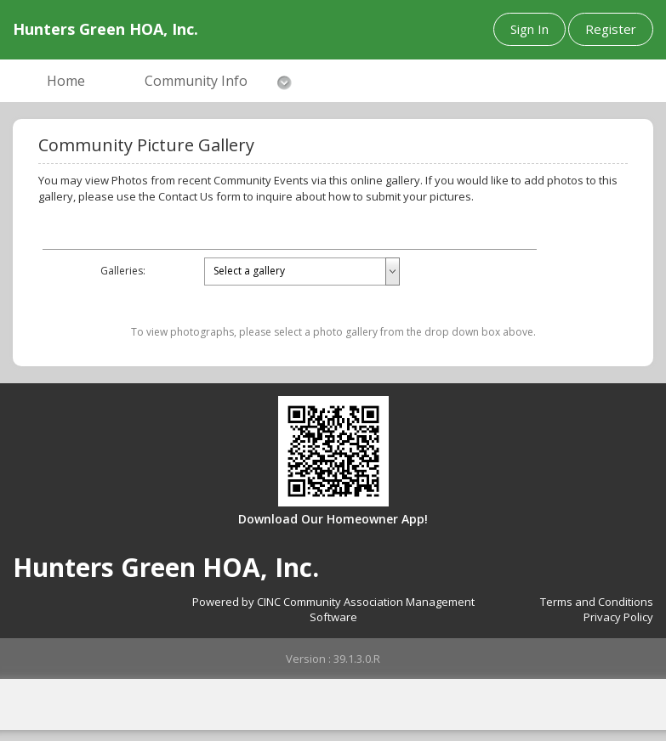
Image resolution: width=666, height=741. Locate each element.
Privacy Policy (618, 617)
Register (610, 28)
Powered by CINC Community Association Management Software (333, 609)
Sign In (529, 28)
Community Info (196, 80)
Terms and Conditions (596, 601)
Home (66, 80)
